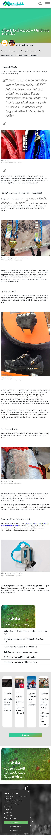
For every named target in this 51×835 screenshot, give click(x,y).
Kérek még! (25, 735)
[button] (16, 830)
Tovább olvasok (15, 803)
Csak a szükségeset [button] (15, 826)
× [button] (28, 791)
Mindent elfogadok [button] (15, 822)
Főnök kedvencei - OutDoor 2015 (28, 55)
